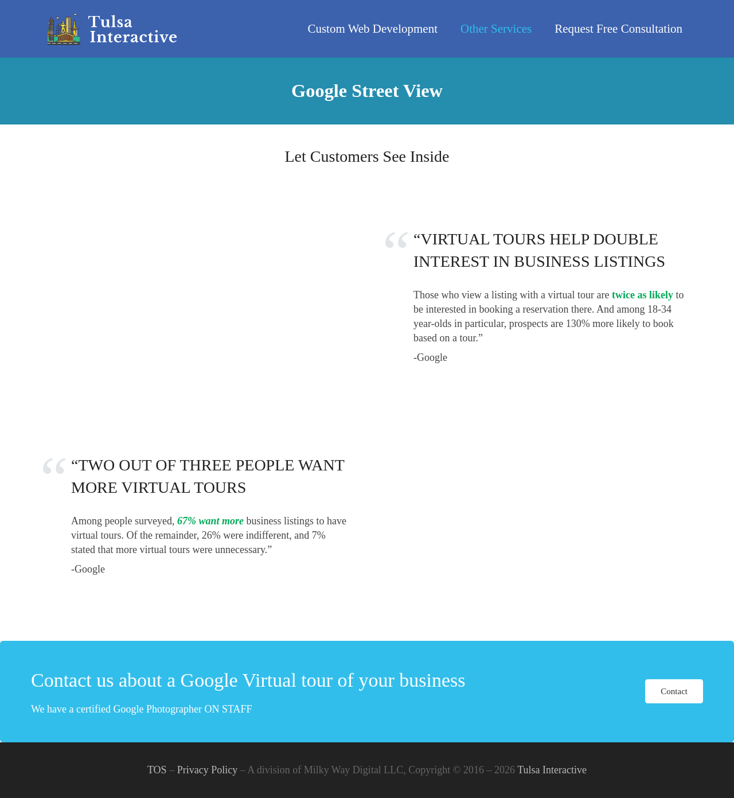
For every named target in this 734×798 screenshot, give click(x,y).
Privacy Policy (207, 770)
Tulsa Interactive (552, 770)
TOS (157, 770)
